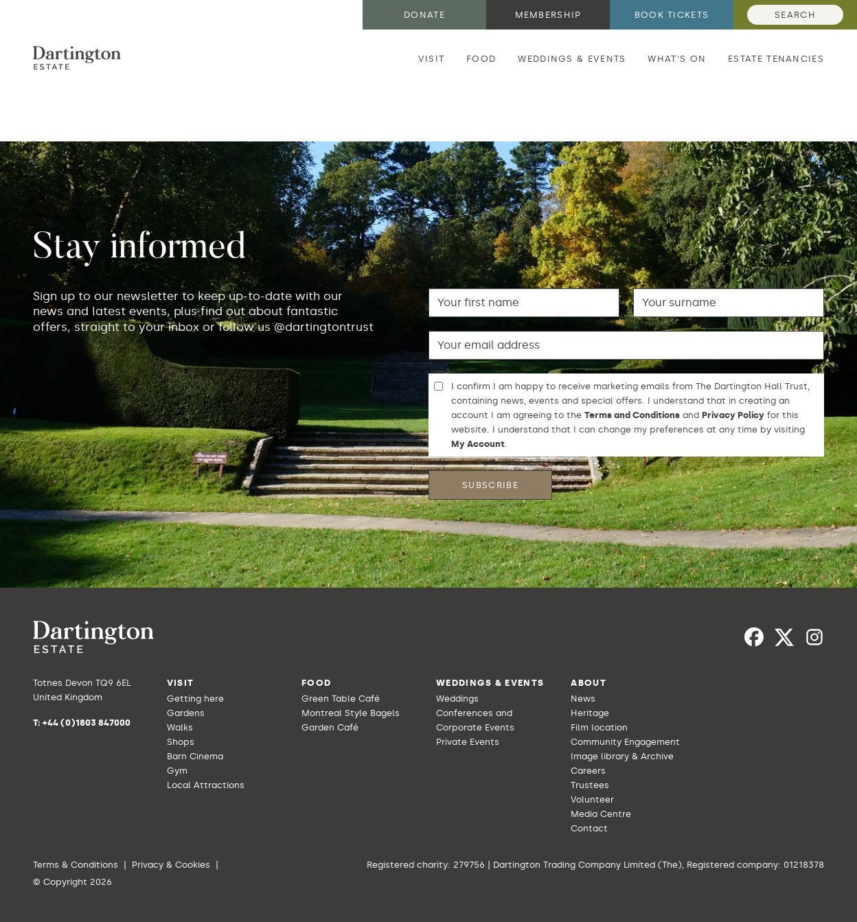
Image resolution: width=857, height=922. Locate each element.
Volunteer (592, 799)
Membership (548, 15)
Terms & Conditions (75, 865)
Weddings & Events (572, 59)
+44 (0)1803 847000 (86, 722)
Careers (588, 770)
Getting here (195, 698)
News (583, 698)
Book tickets (672, 15)
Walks (180, 727)
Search (795, 15)
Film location (599, 727)
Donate (424, 15)
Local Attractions (205, 785)
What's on (677, 59)
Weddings (457, 698)
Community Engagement (625, 742)
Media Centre (601, 814)
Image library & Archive (622, 756)
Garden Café (329, 727)
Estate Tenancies (776, 59)
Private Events (467, 742)
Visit (431, 59)
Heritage (590, 713)
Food (481, 59)
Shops (180, 742)
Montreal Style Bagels (350, 713)
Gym (177, 770)
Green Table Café (340, 698)
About (588, 683)
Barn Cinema (195, 756)
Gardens (186, 713)
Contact (589, 828)
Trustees (590, 785)
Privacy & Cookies (171, 865)
